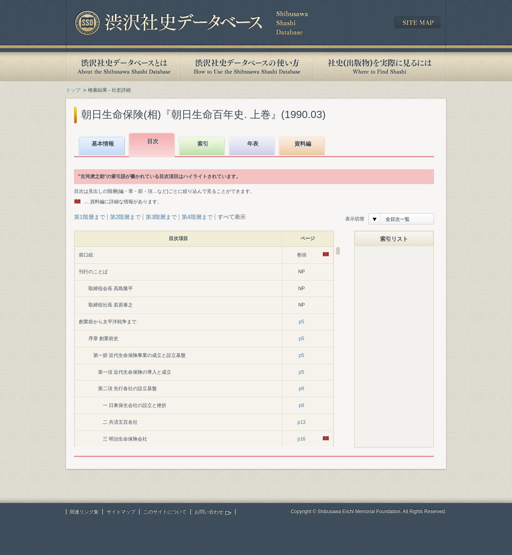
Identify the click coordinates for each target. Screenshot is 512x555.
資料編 (302, 143)
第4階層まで (197, 217)
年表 (252, 143)
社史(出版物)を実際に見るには (379, 66)
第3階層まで (161, 217)
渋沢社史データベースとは (123, 66)
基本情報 (103, 143)
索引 (202, 143)
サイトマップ (120, 512)
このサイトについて (164, 512)
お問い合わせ (208, 512)
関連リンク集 (84, 512)
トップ (73, 90)
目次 (152, 141)
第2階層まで (125, 217)
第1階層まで (89, 217)
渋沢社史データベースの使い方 (247, 66)
